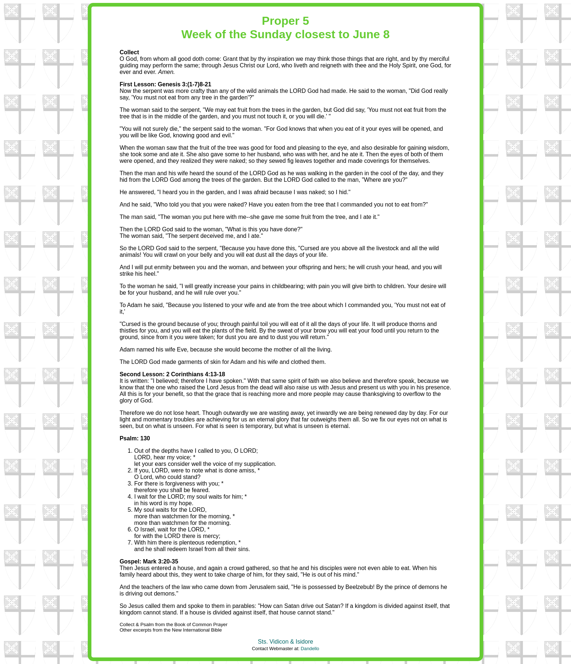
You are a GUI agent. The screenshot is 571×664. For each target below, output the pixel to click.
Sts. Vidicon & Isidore (285, 642)
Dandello (310, 648)
